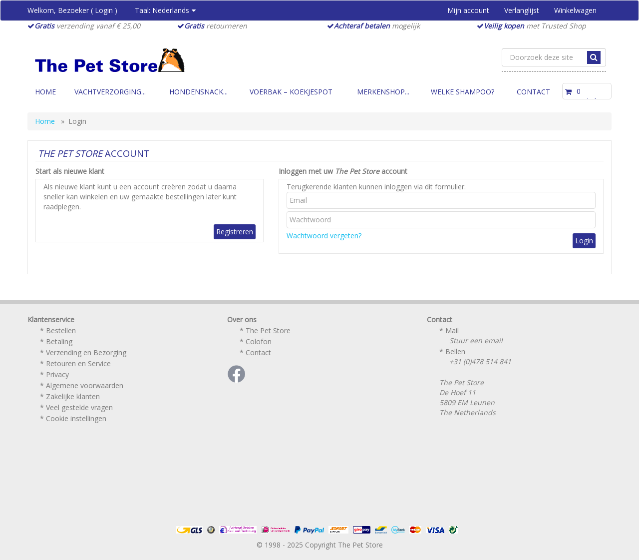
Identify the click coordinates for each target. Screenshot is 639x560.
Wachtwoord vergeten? (324, 235)
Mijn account (468, 10)
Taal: (165, 10)
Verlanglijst (521, 10)
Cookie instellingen (76, 418)
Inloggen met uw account (343, 171)
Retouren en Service (78, 363)
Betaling (59, 341)
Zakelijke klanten (73, 396)
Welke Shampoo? (462, 91)
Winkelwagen (575, 10)
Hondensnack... (198, 91)
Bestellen (61, 330)
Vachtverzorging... (110, 91)
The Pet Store (268, 330)
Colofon (259, 341)
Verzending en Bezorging (86, 352)
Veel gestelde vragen (79, 407)
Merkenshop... (383, 91)
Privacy (57, 374)
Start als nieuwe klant (69, 171)
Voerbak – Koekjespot (291, 91)
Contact (533, 91)
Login (104, 10)
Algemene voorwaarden (84, 385)
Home (45, 91)
